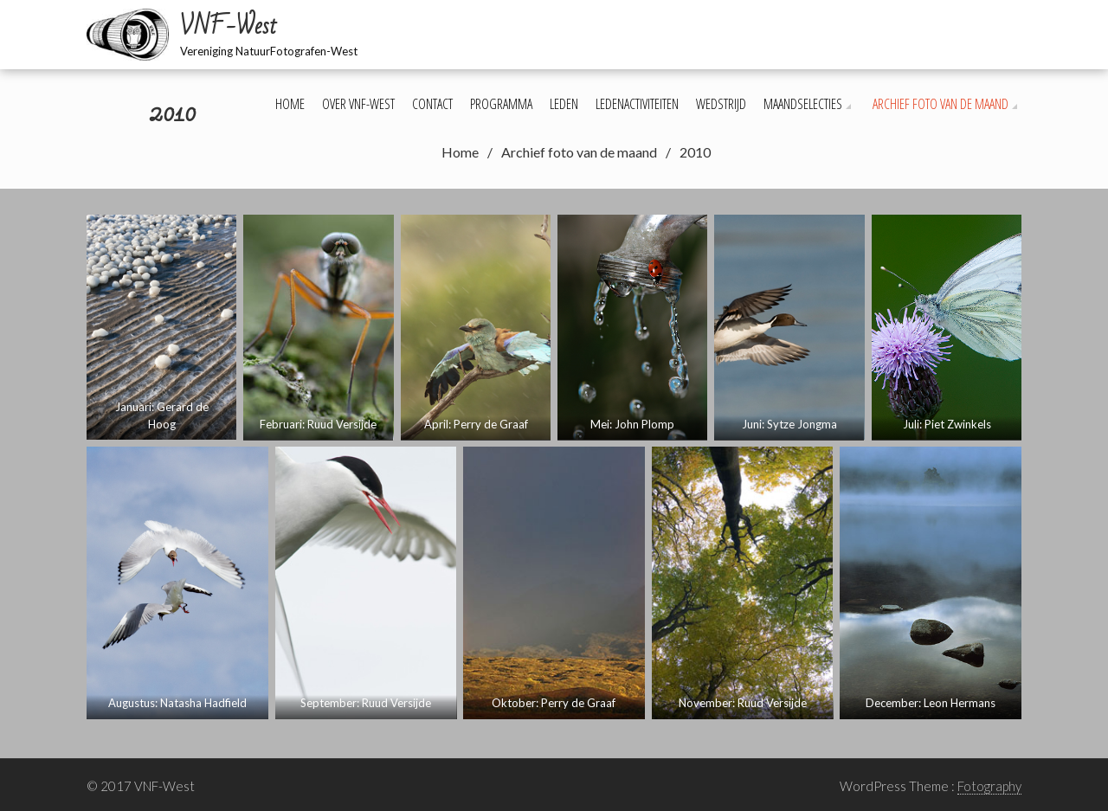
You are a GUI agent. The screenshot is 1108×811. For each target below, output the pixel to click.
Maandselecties (802, 103)
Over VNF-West (358, 103)
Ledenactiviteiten (637, 103)
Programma (501, 103)
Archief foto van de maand (940, 103)
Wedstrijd (721, 103)
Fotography (989, 786)
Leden (564, 103)
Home (290, 103)
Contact (432, 103)
